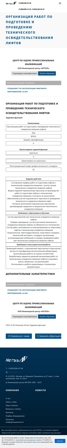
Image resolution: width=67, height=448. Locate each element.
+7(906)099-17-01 (24, 9)
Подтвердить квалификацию (25, 73)
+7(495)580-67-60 (24, 3)
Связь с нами (11, 402)
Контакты (9, 412)
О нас (8, 398)
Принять (60, 441)
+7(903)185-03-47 (38, 9)
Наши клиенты (12, 405)
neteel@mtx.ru (14, 372)
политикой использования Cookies (28, 440)
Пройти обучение (47, 73)
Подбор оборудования (15, 416)
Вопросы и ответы (13, 409)
